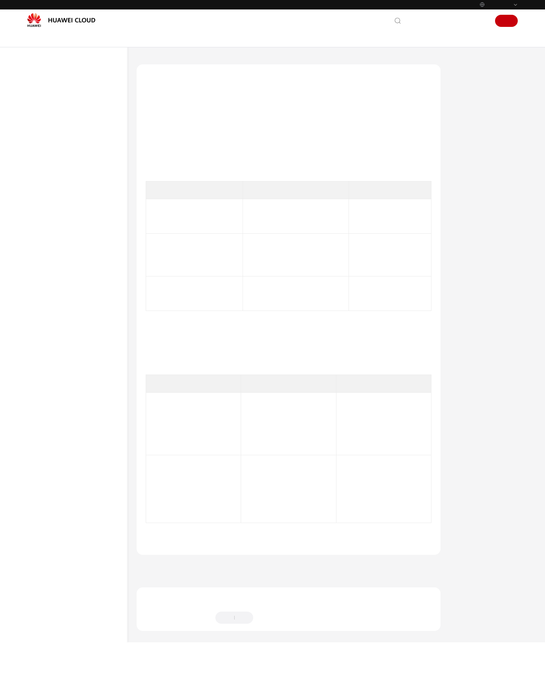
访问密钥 (365, 267)
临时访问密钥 (371, 309)
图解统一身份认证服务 (67, 141)
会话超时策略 (283, 488)
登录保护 (353, 426)
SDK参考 (45, 414)
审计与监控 (62, 318)
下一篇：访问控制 (413, 591)
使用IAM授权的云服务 (66, 195)
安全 (47, 223)
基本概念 (52, 168)
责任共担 (60, 236)
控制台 (461, 21)
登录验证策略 (358, 488)
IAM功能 (52, 182)
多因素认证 (297, 470)
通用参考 (45, 479)
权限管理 (52, 209)
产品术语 (45, 455)
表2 (155, 366)
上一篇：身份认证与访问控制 (177, 591)
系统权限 (45, 547)
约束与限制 (54, 345)
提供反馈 (271, 641)
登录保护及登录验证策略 (487, 117)
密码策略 (365, 232)
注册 (506, 21)
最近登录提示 (274, 530)
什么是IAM (54, 155)
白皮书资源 (48, 520)
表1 (155, 182)
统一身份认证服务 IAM (193, 62)
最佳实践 (45, 387)
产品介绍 (45, 128)
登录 (480, 21)
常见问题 (45, 428)
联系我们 (420, 21)
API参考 (44, 400)
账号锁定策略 (263, 505)
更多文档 (45, 441)
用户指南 (45, 373)
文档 (442, 21)
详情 (236, 678)
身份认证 (67, 264)
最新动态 (45, 114)
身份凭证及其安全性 (481, 99)
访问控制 (67, 277)
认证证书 (60, 332)
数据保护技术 (64, 291)
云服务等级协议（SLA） (63, 506)
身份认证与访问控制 (72, 250)
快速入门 (45, 359)
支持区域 (45, 533)
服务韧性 (60, 305)
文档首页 (147, 62)
